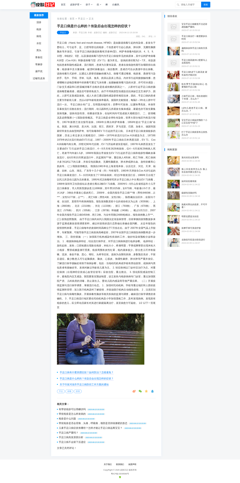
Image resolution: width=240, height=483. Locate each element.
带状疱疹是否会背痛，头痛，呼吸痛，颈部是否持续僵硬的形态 (93, 423)
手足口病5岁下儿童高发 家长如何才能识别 (194, 73)
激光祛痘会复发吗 (190, 157)
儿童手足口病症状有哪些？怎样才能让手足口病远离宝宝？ (90, 428)
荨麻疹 (39, 64)
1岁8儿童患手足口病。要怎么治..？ (194, 109)
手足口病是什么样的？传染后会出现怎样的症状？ (87, 378)
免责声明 (132, 464)
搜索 (206, 4)
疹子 (88, 4)
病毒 (69, 391)
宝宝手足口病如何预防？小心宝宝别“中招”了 (194, 121)
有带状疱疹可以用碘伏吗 (72, 409)
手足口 (82, 18)
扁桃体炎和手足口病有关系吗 (194, 49)
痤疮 (38, 36)
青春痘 (39, 57)
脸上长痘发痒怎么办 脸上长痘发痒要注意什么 (194, 170)
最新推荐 (39, 15)
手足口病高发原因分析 (71, 437)
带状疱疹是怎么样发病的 (72, 414)
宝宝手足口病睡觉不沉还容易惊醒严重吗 (194, 25)
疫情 (78, 391)
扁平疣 (39, 71)
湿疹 (38, 22)
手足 (61, 391)
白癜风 (115, 4)
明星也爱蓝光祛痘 (190, 216)
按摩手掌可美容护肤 (191, 228)
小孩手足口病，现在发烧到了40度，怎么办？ (194, 97)
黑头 (38, 50)
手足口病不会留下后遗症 (72, 442)
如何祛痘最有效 (189, 181)
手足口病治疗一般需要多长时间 (194, 37)
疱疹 (38, 29)
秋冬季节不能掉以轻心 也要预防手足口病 (194, 85)
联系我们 (120, 464)
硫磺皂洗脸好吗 (189, 193)
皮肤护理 (74, 4)
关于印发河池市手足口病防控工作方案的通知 (84, 384)
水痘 (38, 43)
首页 (63, 4)
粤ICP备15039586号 (120, 474)
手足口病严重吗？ (68, 432)
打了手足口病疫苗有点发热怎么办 (194, 133)
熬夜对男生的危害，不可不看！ (194, 205)
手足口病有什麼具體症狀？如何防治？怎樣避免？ (87, 372)
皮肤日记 (124, 470)
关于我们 (108, 464)
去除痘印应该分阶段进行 (193, 239)
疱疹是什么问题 (67, 418)
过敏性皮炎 (39, 78)
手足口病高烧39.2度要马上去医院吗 (194, 61)
